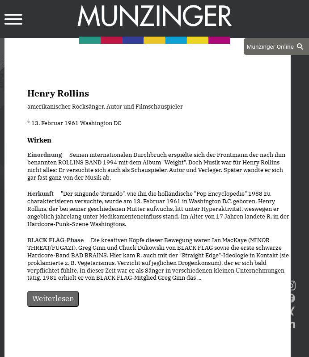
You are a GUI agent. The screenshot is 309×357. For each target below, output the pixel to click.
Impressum (171, 349)
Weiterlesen (53, 298)
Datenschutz (125, 349)
